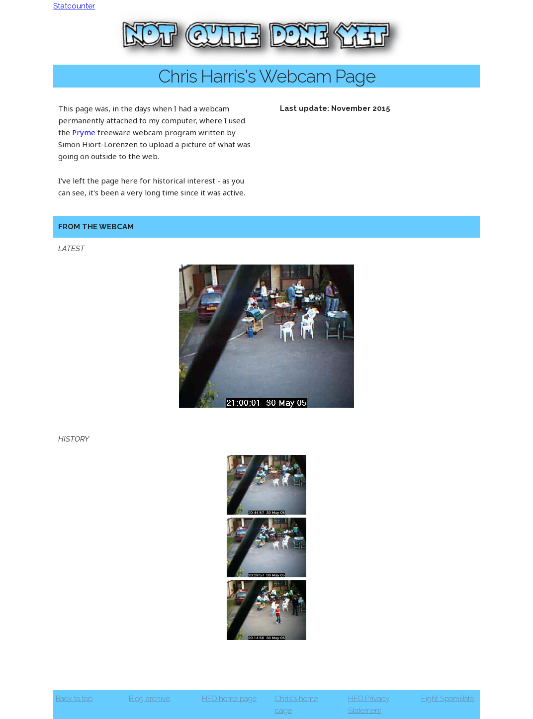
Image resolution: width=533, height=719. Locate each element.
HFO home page (229, 698)
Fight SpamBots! (448, 698)
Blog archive (149, 698)
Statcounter (74, 5)
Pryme (83, 132)
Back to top (74, 698)
